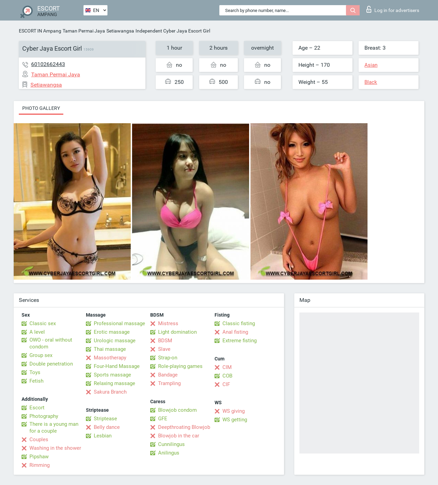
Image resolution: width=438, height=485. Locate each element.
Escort (36, 408)
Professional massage (119, 323)
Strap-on (167, 358)
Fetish (36, 381)
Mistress (168, 323)
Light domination (177, 332)
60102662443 (48, 64)
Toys (34, 372)
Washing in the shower (55, 448)
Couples (38, 439)
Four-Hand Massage (117, 366)
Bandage (168, 375)
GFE (162, 419)
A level (37, 332)
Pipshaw (39, 457)
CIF (226, 384)
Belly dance (107, 427)
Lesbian (103, 436)
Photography (43, 416)
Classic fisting (238, 323)
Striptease (105, 419)
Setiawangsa (120, 31)
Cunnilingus (171, 444)
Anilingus (168, 453)
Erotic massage (112, 332)
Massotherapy (110, 358)
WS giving (233, 411)
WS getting (234, 420)
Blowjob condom (177, 410)
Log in (392, 9)
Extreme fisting (239, 340)
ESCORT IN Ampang (40, 31)
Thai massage (110, 349)
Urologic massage (115, 340)
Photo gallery (41, 108)
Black (370, 82)
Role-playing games (180, 366)
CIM (227, 367)
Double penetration (51, 364)
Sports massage (112, 375)
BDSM (165, 340)
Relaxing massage (114, 383)
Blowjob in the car (178, 436)
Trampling (169, 383)
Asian (370, 65)
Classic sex (42, 323)
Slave (164, 349)
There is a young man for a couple (53, 427)
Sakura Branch (110, 392)
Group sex (40, 355)
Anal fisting (235, 332)
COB (227, 376)
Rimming (39, 465)
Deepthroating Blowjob (184, 427)
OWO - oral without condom (50, 343)
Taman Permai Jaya (84, 31)
